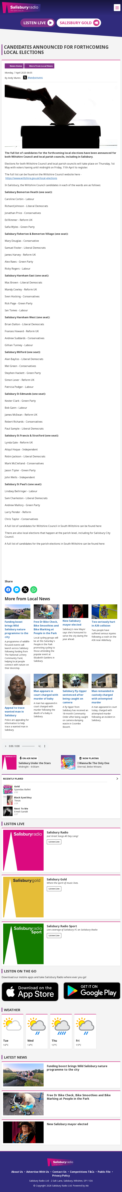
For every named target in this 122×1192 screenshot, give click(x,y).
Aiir (86, 1185)
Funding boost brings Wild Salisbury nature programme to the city (17, 621)
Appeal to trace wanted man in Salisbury (17, 695)
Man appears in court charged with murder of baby (46, 687)
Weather (12, 1009)
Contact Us (59, 1172)
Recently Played (60, 778)
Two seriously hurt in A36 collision (104, 615)
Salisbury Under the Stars (35, 763)
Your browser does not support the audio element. (25, 746)
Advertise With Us (37, 1172)
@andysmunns (33, 77)
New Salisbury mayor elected (75, 615)
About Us (17, 1172)
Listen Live (54, 841)
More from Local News (41, 66)
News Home (16, 66)
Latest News (15, 1057)
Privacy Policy (61, 1175)
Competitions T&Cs (82, 1172)
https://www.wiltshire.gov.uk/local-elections (31, 178)
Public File (104, 1172)
